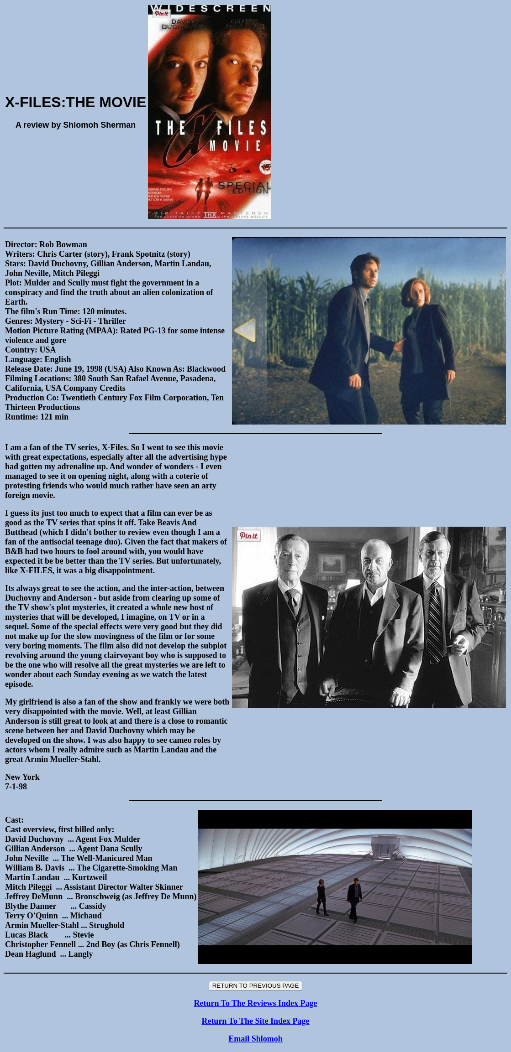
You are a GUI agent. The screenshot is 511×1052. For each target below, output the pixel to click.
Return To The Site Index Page (255, 1021)
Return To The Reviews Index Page (255, 1003)
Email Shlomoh (255, 1038)
